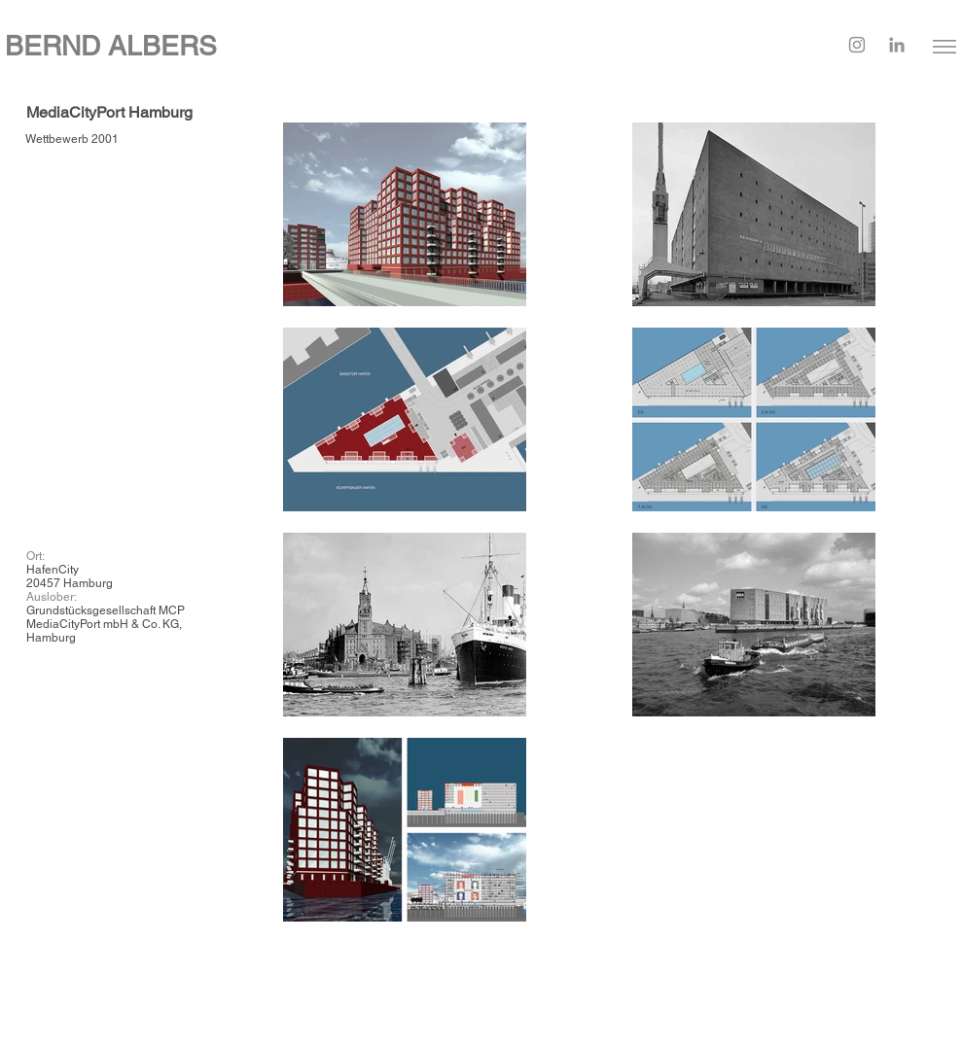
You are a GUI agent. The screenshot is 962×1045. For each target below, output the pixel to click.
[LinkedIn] (897, 44)
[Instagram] (857, 44)
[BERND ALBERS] (321, 46)
